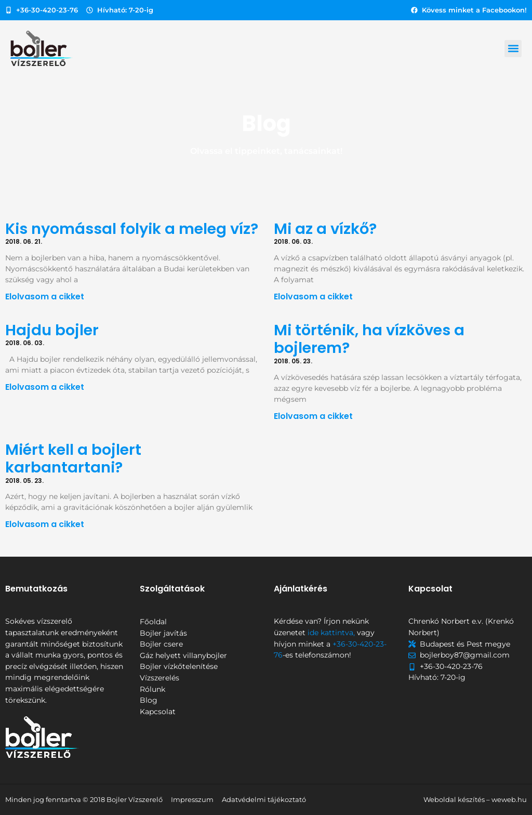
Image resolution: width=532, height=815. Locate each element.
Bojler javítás (163, 633)
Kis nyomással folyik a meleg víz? (131, 228)
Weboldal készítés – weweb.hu (475, 800)
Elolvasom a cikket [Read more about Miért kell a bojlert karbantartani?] (44, 524)
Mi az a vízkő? (325, 228)
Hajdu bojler (53, 330)
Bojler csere (161, 644)
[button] (513, 48)
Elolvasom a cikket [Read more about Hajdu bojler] (44, 387)
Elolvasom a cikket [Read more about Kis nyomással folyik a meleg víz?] (44, 297)
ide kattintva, (331, 632)
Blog (148, 700)
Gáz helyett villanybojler (183, 655)
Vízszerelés (159, 677)
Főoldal (153, 621)
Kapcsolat (158, 711)
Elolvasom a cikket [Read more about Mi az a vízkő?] (313, 297)
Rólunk (152, 689)
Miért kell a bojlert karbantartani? (73, 458)
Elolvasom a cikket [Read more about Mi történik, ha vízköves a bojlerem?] (313, 416)
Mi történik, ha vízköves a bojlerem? (369, 339)
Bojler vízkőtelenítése (179, 666)
